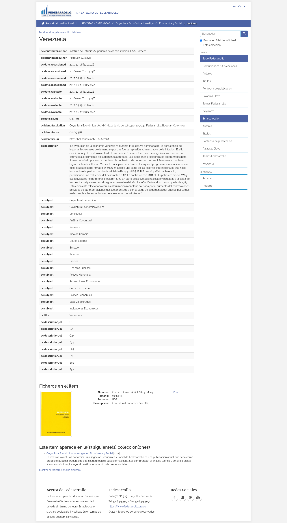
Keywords (209, 111)
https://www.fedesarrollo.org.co (127, 506)
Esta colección (210, 45)
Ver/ (175, 392)
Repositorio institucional (60, 23)
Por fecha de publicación (217, 88)
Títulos (207, 81)
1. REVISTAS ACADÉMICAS (94, 23)
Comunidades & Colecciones (220, 66)
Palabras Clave (211, 96)
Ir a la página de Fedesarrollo (97, 12)
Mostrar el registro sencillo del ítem (60, 32)
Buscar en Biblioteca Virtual (218, 40)
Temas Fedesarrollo (214, 103)
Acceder (208, 178)
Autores (207, 73)
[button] (239, 6)
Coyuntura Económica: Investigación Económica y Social (149, 23)
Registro (208, 185)
